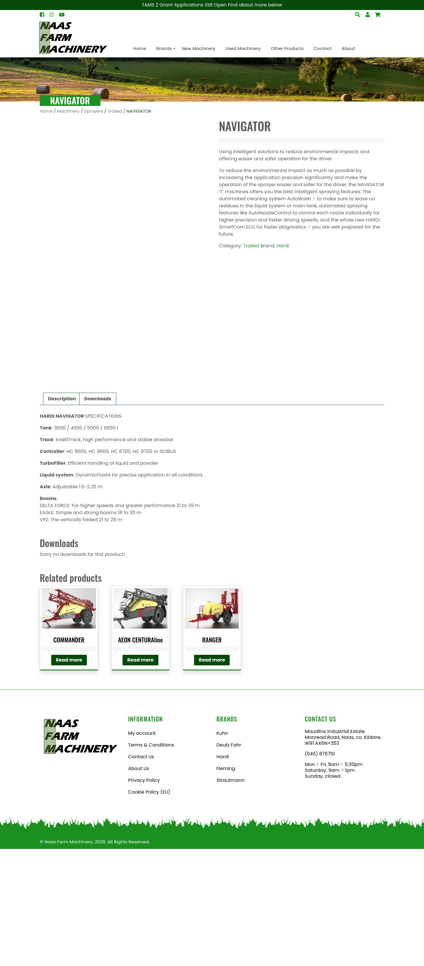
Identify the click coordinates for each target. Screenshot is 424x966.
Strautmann (230, 897)
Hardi (283, 245)
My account (142, 850)
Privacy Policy (144, 897)
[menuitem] (139, 48)
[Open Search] (377, 14)
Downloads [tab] (97, 515)
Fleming (225, 885)
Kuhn (222, 850)
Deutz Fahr (228, 862)
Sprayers (93, 111)
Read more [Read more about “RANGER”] (212, 777)
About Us (138, 885)
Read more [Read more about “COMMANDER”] (69, 777)
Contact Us (141, 873)
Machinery (68, 111)
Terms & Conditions (151, 862)
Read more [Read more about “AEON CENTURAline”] (140, 777)
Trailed (114, 111)
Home (46, 111)
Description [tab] (62, 515)
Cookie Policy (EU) (149, 909)
